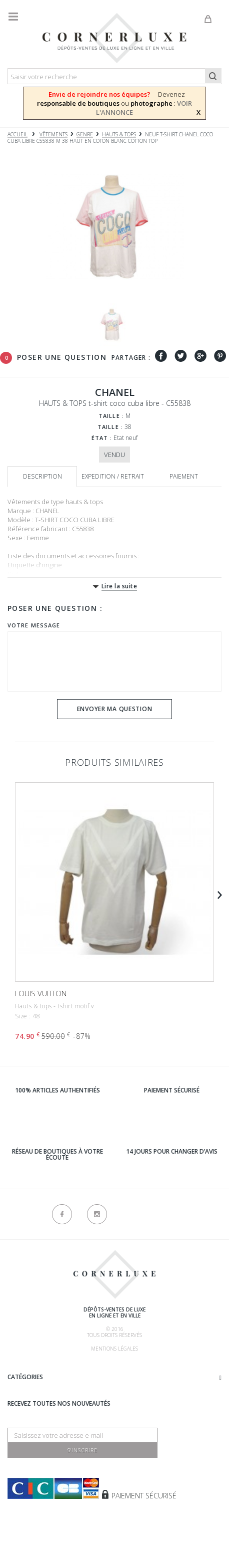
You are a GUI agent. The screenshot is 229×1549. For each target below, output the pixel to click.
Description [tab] (42, 476)
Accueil (18, 134)
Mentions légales (114, 1348)
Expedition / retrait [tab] (113, 476)
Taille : (111, 415)
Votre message (34, 625)
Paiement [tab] (184, 476)
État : (102, 437)
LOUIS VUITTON (40, 993)
